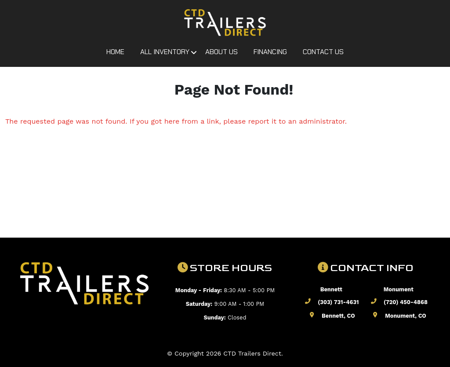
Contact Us (323, 51)
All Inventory (164, 51)
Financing (270, 51)
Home (115, 51)
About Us (221, 51)
